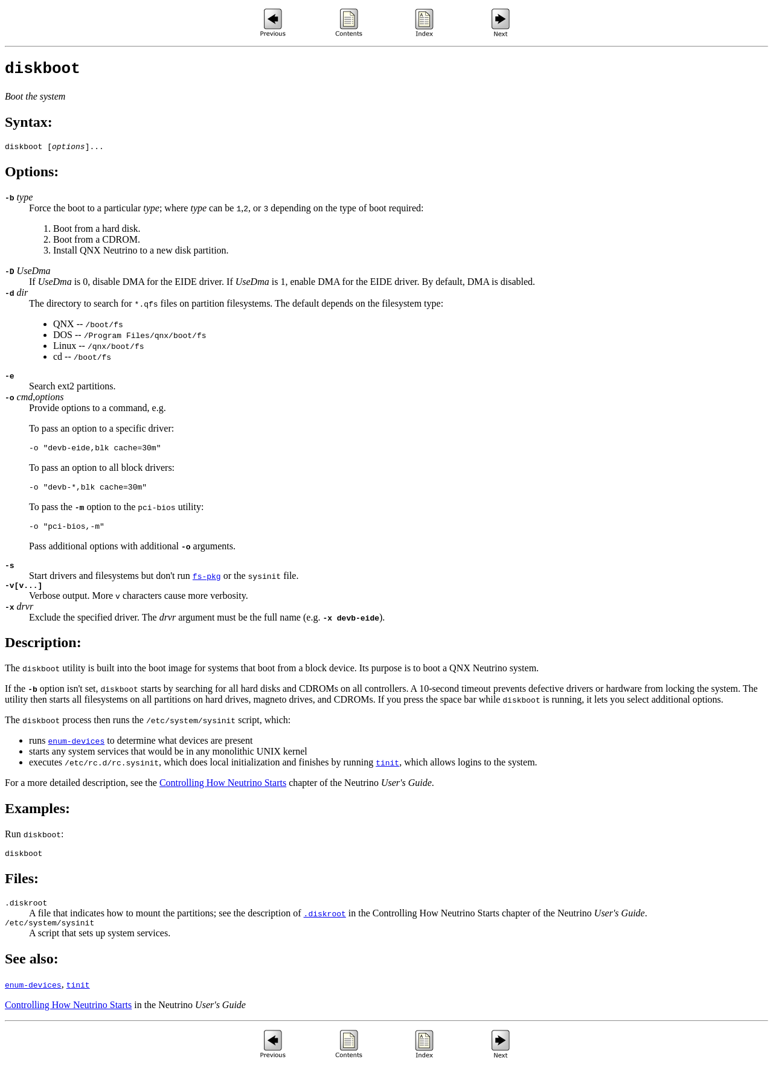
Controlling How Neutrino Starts (222, 799)
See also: (32, 980)
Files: (22, 896)
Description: (43, 658)
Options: (32, 177)
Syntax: (29, 125)
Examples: (37, 824)
